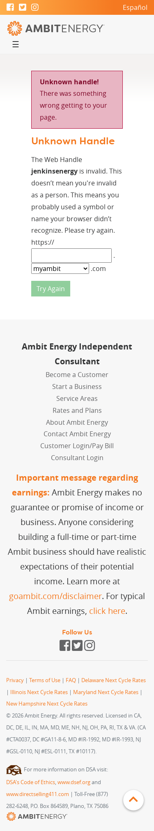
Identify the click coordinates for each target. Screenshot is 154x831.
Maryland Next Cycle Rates (105, 692)
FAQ (71, 680)
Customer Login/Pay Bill (77, 445)
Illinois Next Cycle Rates (39, 692)
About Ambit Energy (77, 422)
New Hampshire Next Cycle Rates (46, 703)
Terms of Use (44, 680)
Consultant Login (77, 457)
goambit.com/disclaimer (55, 596)
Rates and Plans (77, 410)
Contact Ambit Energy (77, 433)
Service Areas (77, 398)
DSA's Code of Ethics (30, 782)
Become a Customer (77, 374)
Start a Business (77, 386)
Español (135, 7)
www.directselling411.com (37, 794)
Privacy (15, 680)
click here (107, 610)
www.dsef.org (73, 782)
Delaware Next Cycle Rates (113, 680)
